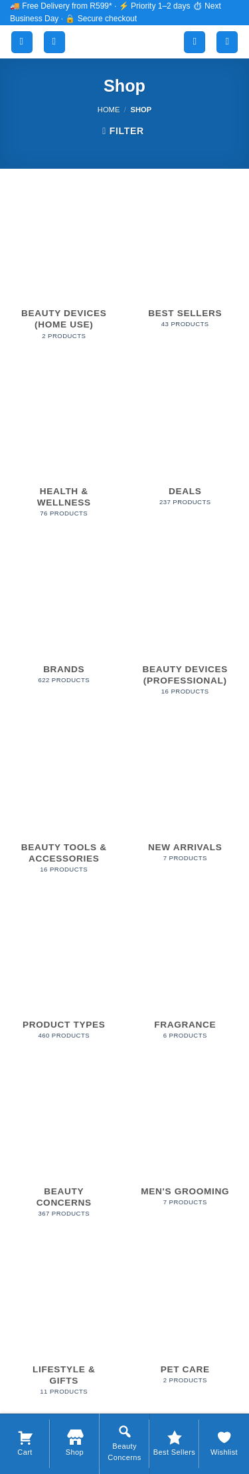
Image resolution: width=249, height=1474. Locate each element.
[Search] (54, 42)
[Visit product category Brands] (64, 620)
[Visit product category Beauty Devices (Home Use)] (64, 271)
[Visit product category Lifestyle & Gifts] (64, 1326)
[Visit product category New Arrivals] (185, 798)
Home (109, 110)
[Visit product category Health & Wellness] (64, 448)
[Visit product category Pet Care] (185, 1321)
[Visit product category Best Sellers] (185, 265)
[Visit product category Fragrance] (185, 977)
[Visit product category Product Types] (64, 977)
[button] (22, 42)
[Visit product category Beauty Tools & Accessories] (64, 804)
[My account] (194, 42)
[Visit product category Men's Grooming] (185, 1143)
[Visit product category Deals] (185, 442)
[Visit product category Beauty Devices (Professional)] (185, 626)
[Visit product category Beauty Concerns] (64, 1148)
